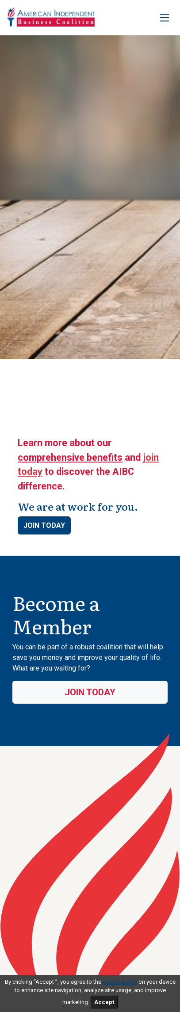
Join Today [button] (44, 525)
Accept (104, 1002)
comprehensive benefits (70, 457)
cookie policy (120, 981)
